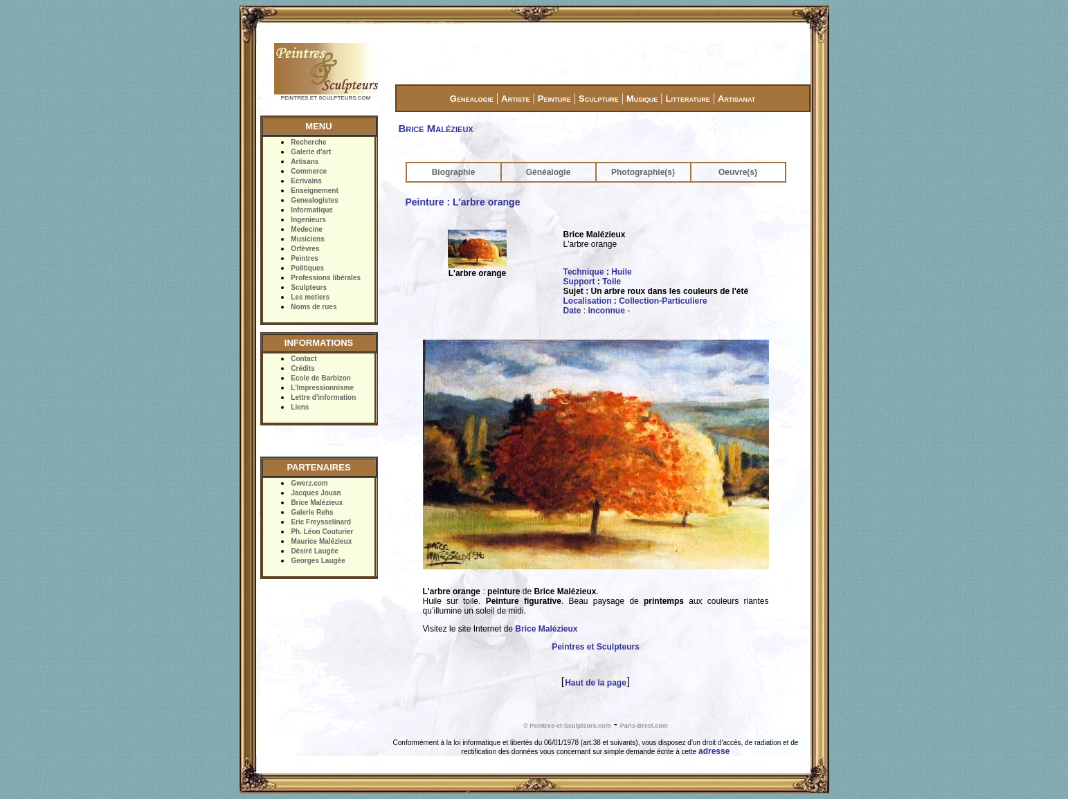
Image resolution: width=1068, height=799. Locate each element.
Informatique (312, 210)
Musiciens (307, 239)
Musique (642, 98)
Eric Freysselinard (321, 522)
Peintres (304, 258)
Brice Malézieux (317, 502)
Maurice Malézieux (321, 541)
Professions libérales (326, 278)
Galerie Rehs (312, 512)
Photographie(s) (643, 172)
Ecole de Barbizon (321, 378)
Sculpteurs (309, 287)
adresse (714, 751)
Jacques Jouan (316, 493)
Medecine (307, 229)
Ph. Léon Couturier (322, 531)
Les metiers (310, 297)
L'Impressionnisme (322, 388)
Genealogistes (314, 200)
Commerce (309, 171)
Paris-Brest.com (644, 725)
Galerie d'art (311, 152)
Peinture (554, 98)
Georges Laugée (318, 560)
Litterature (688, 98)
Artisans (304, 161)
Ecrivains (306, 181)
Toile (611, 281)
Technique (583, 272)
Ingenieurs (308, 219)
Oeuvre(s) (737, 172)
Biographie (454, 172)
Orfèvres (305, 248)
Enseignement (314, 190)
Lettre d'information (323, 397)
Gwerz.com (309, 483)
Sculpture (599, 98)
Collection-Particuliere (663, 301)
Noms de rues (313, 307)
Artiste (515, 98)
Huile (621, 272)
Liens (300, 407)
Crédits (302, 368)
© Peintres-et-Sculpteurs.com (566, 725)
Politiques (307, 268)
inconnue (606, 310)
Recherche (308, 142)
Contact (303, 358)
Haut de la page (595, 683)
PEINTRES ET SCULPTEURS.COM (326, 98)
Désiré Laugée (314, 551)
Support (579, 281)
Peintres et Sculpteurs (596, 647)
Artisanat (736, 98)
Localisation (587, 301)
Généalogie (548, 172)
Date (572, 310)
